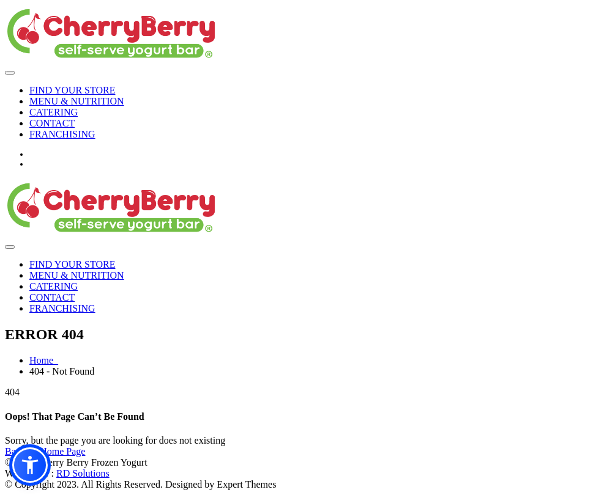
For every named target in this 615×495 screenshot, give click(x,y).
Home (43, 360)
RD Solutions (83, 473)
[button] (30, 465)
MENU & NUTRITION (76, 101)
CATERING (53, 112)
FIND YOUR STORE (72, 90)
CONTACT (52, 123)
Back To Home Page (45, 451)
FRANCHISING (62, 134)
